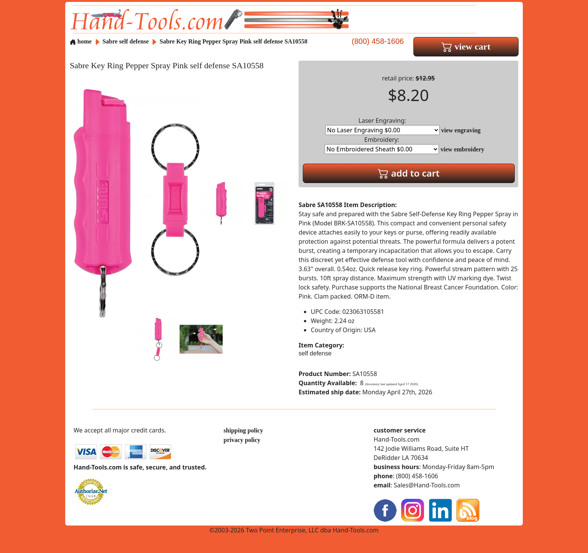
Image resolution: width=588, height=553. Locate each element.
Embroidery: (382, 144)
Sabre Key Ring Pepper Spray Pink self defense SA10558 (233, 41)
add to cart (409, 173)
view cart (466, 46)
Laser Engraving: (382, 125)
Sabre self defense (126, 41)
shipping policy (243, 430)
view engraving (461, 130)
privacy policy (241, 440)
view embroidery (462, 149)
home (81, 41)
